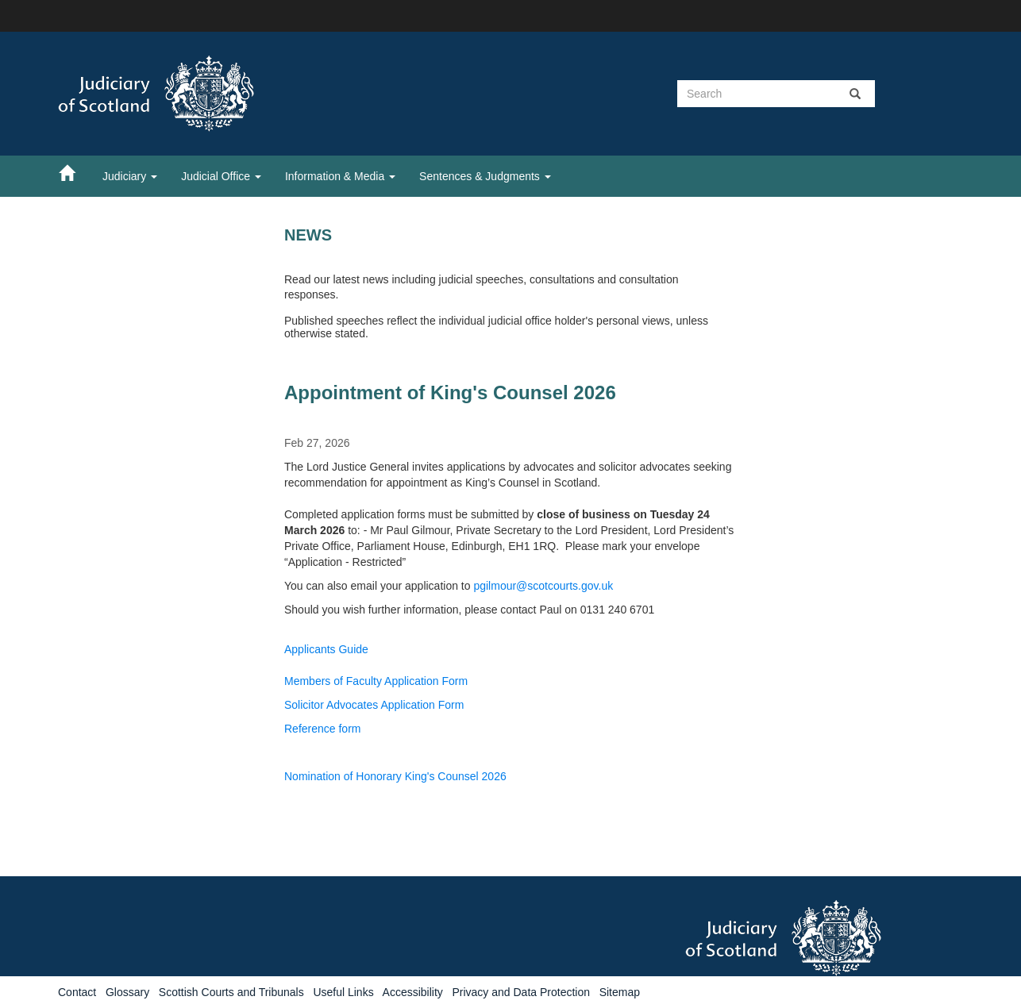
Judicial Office (221, 176)
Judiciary (129, 176)
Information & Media (340, 176)
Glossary (127, 992)
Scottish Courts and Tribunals (231, 992)
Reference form (322, 728)
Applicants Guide (326, 649)
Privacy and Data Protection (521, 992)
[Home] (75, 172)
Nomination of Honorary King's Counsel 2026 (395, 776)
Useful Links (343, 992)
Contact (77, 992)
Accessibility (413, 992)
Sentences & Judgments (485, 176)
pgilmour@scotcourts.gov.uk (543, 585)
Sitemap (619, 992)
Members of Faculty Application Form (376, 681)
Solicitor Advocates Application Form (374, 704)
